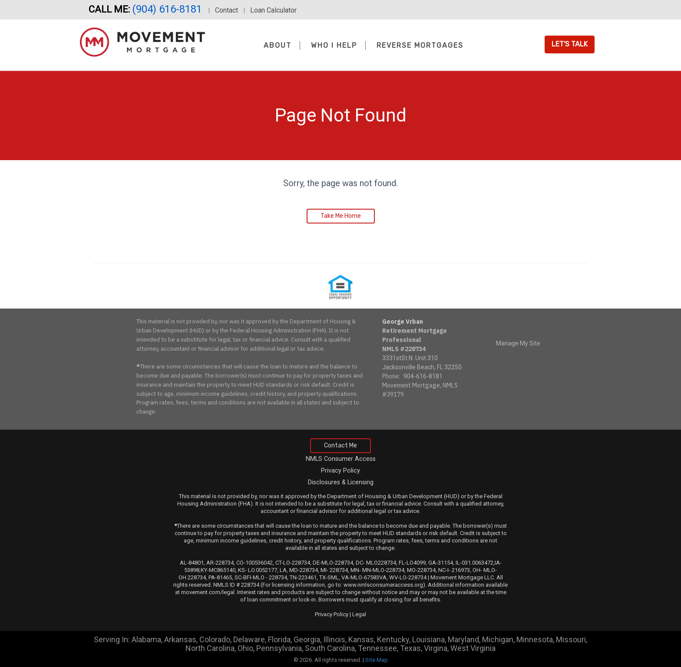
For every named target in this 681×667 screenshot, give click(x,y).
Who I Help (334, 45)
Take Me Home (341, 216)
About (277, 45)
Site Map (376, 660)
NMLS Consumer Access (341, 459)
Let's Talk (570, 44)
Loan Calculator (273, 10)
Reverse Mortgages (420, 45)
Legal (359, 614)
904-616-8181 (423, 376)
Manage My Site (518, 343)
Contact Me (340, 445)
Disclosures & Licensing (341, 482)
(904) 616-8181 (168, 9)
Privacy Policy (340, 470)
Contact (226, 10)
